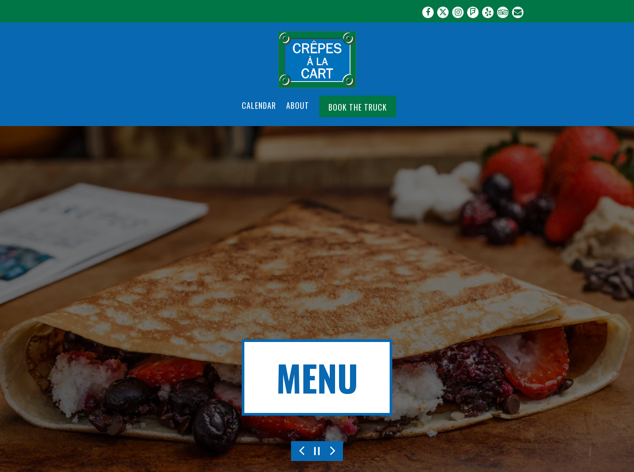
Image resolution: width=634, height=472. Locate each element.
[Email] (517, 12)
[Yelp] (488, 12)
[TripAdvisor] (503, 12)
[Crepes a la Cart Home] (317, 59)
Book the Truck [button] (357, 107)
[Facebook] (428, 12)
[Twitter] (443, 12)
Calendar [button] (259, 105)
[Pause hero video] (317, 451)
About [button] (297, 105)
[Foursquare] (473, 12)
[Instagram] (458, 12)
